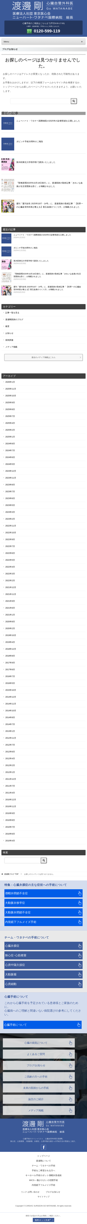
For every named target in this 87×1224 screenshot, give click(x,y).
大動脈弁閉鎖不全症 (18, 912)
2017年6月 (10, 669)
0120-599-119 (47, 31)
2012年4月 (10, 758)
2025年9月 (10, 402)
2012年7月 (10, 745)
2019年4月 (10, 642)
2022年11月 (10, 526)
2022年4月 (10, 567)
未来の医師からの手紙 (36, 1088)
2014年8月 (10, 717)
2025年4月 (10, 423)
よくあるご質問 (36, 1054)
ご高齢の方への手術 (35, 1076)
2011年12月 (10, 779)
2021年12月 (10, 587)
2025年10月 (10, 395)
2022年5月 (10, 560)
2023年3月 (10, 512)
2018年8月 (10, 656)
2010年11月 (10, 806)
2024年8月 (10, 443)
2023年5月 (10, 505)
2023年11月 (10, 478)
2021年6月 (10, 608)
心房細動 (10, 984)
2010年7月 (10, 827)
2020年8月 (10, 621)
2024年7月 (10, 450)
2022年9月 (10, 539)
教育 (7, 326)
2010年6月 (10, 834)
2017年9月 (10, 662)
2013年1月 (10, 731)
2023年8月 (10, 484)
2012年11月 (10, 738)
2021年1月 (10, 615)
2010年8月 (10, 820)
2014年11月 (10, 704)
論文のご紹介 (36, 1099)
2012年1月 (10, 772)
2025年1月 (10, 437)
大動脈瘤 (10, 974)
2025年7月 (10, 416)
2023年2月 (10, 519)
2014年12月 (10, 697)
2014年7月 (10, 724)
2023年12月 (10, 471)
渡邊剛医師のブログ (14, 319)
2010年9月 (10, 813)
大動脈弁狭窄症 (15, 902)
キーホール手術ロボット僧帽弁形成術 (43, 1175)
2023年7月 (10, 491)
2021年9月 (10, 601)
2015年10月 (10, 690)
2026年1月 (10, 382)
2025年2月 (10, 430)
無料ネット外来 (43, 1220)
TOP (11, 874)
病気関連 (9, 340)
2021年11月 (10, 594)
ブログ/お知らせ (36, 1065)
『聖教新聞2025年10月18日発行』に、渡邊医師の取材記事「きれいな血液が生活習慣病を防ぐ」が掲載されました (47, 277)
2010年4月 (10, 840)
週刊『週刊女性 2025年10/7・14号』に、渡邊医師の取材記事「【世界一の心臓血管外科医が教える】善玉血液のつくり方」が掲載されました (47, 290)
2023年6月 (10, 498)
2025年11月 (10, 389)
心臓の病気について (35, 1042)
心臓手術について (15, 1024)
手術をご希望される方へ (43, 1170)
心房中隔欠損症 (15, 964)
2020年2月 (10, 628)
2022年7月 (10, 546)
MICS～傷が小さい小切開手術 (43, 1180)
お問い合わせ (33, 1192)
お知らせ (9, 333)
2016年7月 (10, 676)
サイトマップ (44, 1197)
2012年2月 (10, 765)
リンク (24, 1192)
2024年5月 (10, 464)
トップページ (43, 1156)
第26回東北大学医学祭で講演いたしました (35, 162)
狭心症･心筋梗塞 (15, 955)
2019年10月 (10, 635)
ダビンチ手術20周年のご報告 (29, 141)
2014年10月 (10, 710)
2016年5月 (10, 683)
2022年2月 (10, 580)
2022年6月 (10, 553)
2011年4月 (10, 793)
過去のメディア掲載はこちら (56, 357)
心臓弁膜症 (12, 945)
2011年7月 (10, 786)
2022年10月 (10, 532)
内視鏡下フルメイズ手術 (20, 921)
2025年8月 (10, 409)
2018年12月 (10, 649)
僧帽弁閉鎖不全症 (16, 893)
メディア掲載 (11, 347)
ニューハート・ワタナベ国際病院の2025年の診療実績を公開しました (48, 121)
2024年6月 (10, 457)
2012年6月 (10, 751)
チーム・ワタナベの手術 (43, 1165)
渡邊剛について (43, 1161)
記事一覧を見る (12, 312)
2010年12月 (10, 799)
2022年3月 (10, 573)
